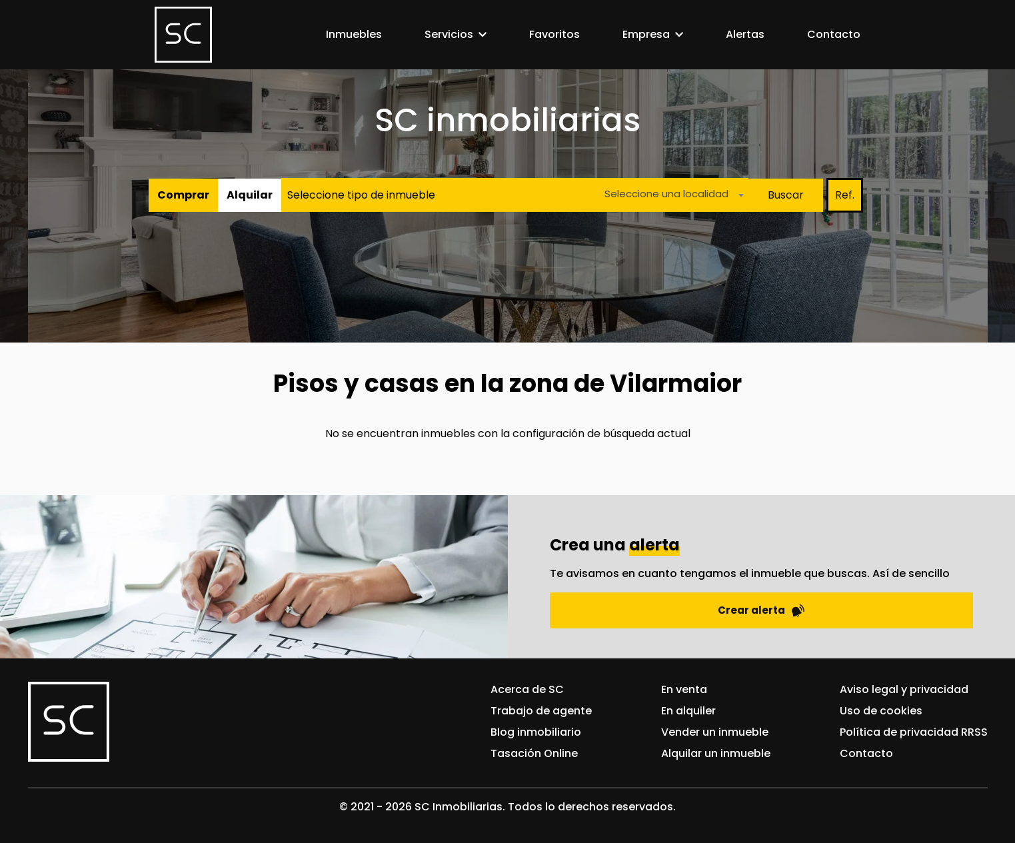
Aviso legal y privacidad (904, 689)
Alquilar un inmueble (715, 753)
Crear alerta (761, 610)
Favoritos (554, 34)
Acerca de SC (527, 689)
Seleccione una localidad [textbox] (666, 194)
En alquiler (688, 710)
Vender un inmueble (714, 732)
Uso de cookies (881, 710)
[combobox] (670, 195)
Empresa (646, 34)
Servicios (449, 34)
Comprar (183, 195)
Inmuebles (354, 34)
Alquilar (250, 195)
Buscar (786, 195)
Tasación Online (534, 753)
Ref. (844, 195)
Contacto (833, 34)
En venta (684, 689)
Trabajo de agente (541, 710)
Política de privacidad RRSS (914, 732)
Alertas (745, 34)
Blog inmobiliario (536, 732)
